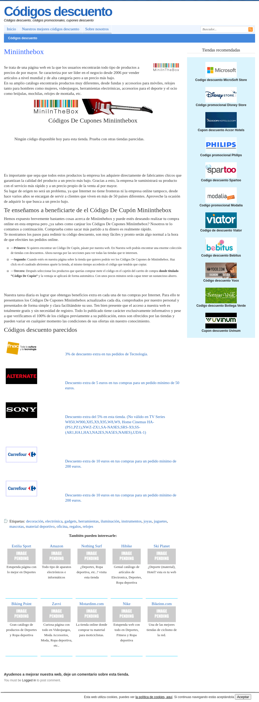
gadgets (70, 521)
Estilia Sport (21, 546)
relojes (88, 526)
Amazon (56, 546)
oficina (62, 526)
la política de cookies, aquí (154, 697)
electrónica (54, 521)
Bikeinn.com (161, 604)
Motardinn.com (92, 604)
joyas (148, 521)
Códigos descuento (58, 11)
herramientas (88, 521)
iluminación (110, 521)
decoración (34, 521)
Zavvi (56, 604)
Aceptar (243, 697)
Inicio (11, 29)
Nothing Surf (91, 546)
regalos (75, 526)
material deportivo (40, 526)
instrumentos (131, 521)
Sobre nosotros (97, 29)
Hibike (126, 546)
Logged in (29, 680)
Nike (126, 604)
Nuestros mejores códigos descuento (50, 29)
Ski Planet (162, 546)
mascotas (16, 526)
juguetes (160, 521)
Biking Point (21, 604)
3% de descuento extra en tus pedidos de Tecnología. (106, 354)
